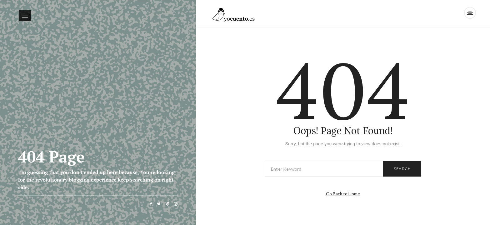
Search (402, 168)
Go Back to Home (343, 193)
